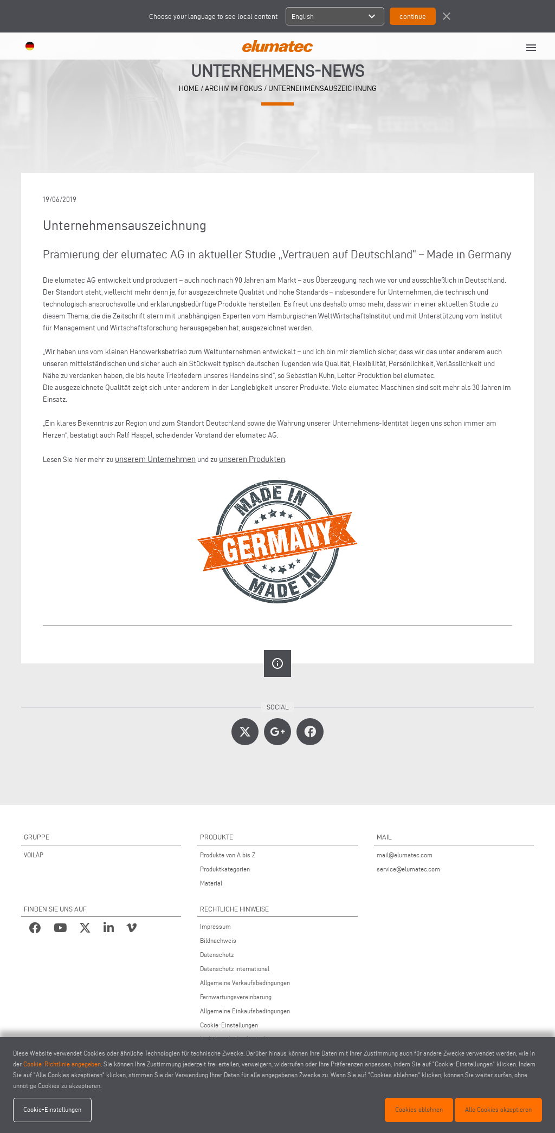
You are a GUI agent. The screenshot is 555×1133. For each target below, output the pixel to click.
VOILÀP (33, 854)
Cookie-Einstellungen (229, 1024)
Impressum (215, 926)
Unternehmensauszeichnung (322, 88)
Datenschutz (217, 954)
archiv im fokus (233, 88)
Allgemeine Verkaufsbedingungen (245, 982)
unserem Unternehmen (155, 459)
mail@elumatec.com (405, 854)
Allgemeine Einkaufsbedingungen (245, 1010)
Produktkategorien (225, 868)
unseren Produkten (252, 459)
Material (211, 883)
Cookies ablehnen (419, 1109)
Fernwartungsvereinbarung (236, 996)
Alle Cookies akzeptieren (498, 1109)
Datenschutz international (234, 968)
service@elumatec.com (408, 868)
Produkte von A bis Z (227, 854)
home (189, 88)
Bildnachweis (218, 940)
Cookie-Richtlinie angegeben (62, 1063)
